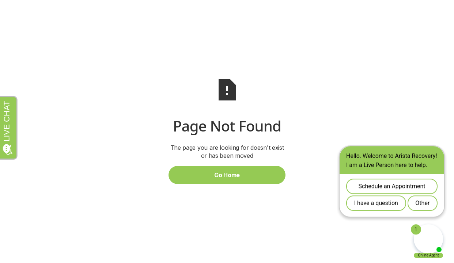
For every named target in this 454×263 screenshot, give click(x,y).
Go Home (227, 175)
